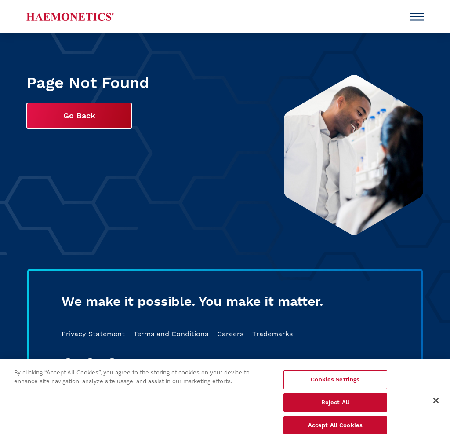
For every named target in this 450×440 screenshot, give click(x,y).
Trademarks (272, 334)
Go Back (79, 115)
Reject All (335, 403)
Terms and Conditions (171, 334)
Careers (230, 334)
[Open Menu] (417, 16)
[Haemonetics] (70, 17)
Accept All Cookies (335, 426)
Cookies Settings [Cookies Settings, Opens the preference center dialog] (335, 381)
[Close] (436, 401)
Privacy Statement (93, 334)
